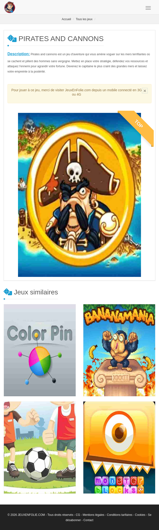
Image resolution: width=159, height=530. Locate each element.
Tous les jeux (84, 19)
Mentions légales (93, 515)
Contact (88, 520)
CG (78, 515)
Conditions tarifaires (119, 515)
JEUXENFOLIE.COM (31, 515)
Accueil (66, 19)
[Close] (145, 90)
